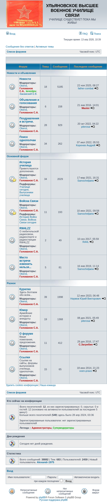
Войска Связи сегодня (27, 221)
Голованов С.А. (29, 112)
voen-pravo (85, 371)
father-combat (86, 88)
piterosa (85, 126)
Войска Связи (28, 201)
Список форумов (16, 51)
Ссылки (24, 357)
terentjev (31, 91)
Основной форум (18, 156)
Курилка (25, 289)
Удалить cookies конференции (22, 385)
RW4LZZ (24, 228)
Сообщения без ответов (20, 46)
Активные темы (45, 46)
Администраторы (41, 428)
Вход (10, 33)
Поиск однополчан (27, 138)
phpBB (42, 497)
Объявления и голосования (29, 101)
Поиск (95, 33)
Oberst (23, 85)
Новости (25, 79)
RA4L (86, 242)
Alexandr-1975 (45, 462)
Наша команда (48, 385)
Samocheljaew (86, 180)
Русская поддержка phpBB (53, 500)
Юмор (23, 310)
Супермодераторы (63, 428)
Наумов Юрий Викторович (85, 298)
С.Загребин (86, 344)
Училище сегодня (24, 188)
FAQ (83, 33)
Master (86, 108)
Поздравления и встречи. (29, 120)
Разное (11, 283)
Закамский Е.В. (28, 93)
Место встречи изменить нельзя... (25, 262)
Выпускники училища (26, 193)
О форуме (26, 333)
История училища (25, 164)
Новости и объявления (21, 73)
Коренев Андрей (85, 145)
